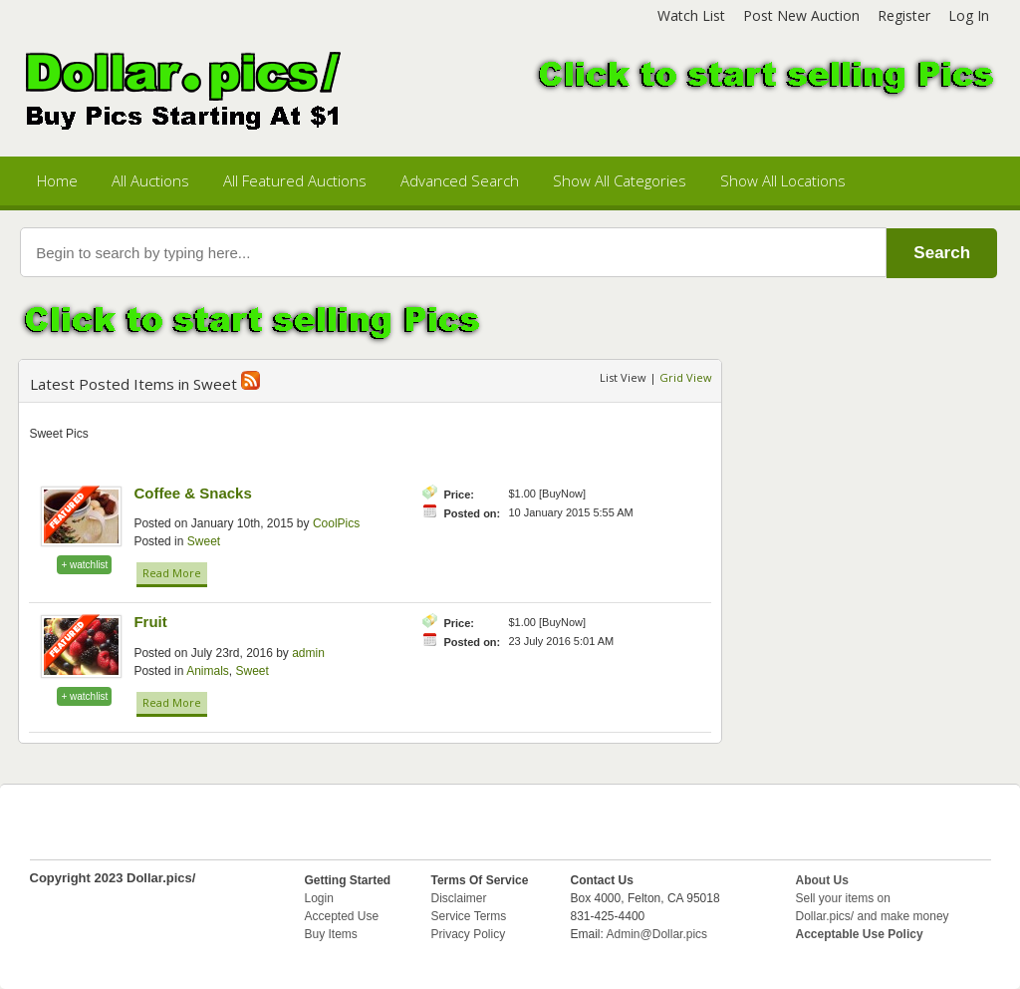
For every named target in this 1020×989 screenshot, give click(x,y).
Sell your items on (843, 898)
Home (57, 180)
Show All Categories (619, 180)
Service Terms (469, 916)
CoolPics (336, 523)
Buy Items (331, 934)
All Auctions (150, 180)
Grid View (685, 377)
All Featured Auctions (295, 180)
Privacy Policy (468, 934)
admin (308, 653)
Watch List (691, 15)
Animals (207, 671)
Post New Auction (801, 15)
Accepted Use (342, 916)
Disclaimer (459, 898)
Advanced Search (459, 180)
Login (319, 898)
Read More (171, 572)
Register (904, 15)
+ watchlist (84, 564)
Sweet (203, 541)
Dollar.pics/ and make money (872, 916)
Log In (968, 15)
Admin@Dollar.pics (657, 934)
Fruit (149, 621)
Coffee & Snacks (192, 493)
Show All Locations (783, 180)
